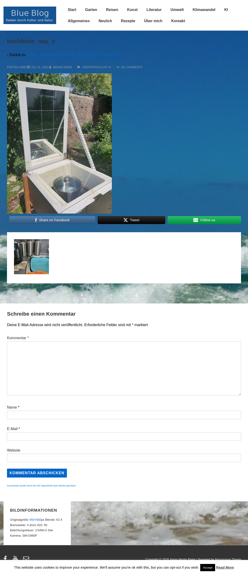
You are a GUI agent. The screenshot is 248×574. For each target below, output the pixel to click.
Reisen (112, 10)
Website (14, 450)
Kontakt (178, 21)
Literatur (154, 10)
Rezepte (128, 21)
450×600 (35, 519)
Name (12, 407)
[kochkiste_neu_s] (39, 67)
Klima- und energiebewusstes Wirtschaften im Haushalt (72, 55)
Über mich (153, 21)
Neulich (105, 21)
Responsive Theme (228, 559)
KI (226, 10)
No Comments (131, 67)
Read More (225, 567)
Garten (91, 10)
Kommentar (18, 338)
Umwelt (177, 10)
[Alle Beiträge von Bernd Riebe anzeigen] (61, 67)
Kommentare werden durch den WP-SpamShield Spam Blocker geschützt (41, 486)
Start (72, 10)
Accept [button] (207, 567)
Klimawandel (204, 10)
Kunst (132, 10)
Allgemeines (79, 21)
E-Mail (12, 429)
